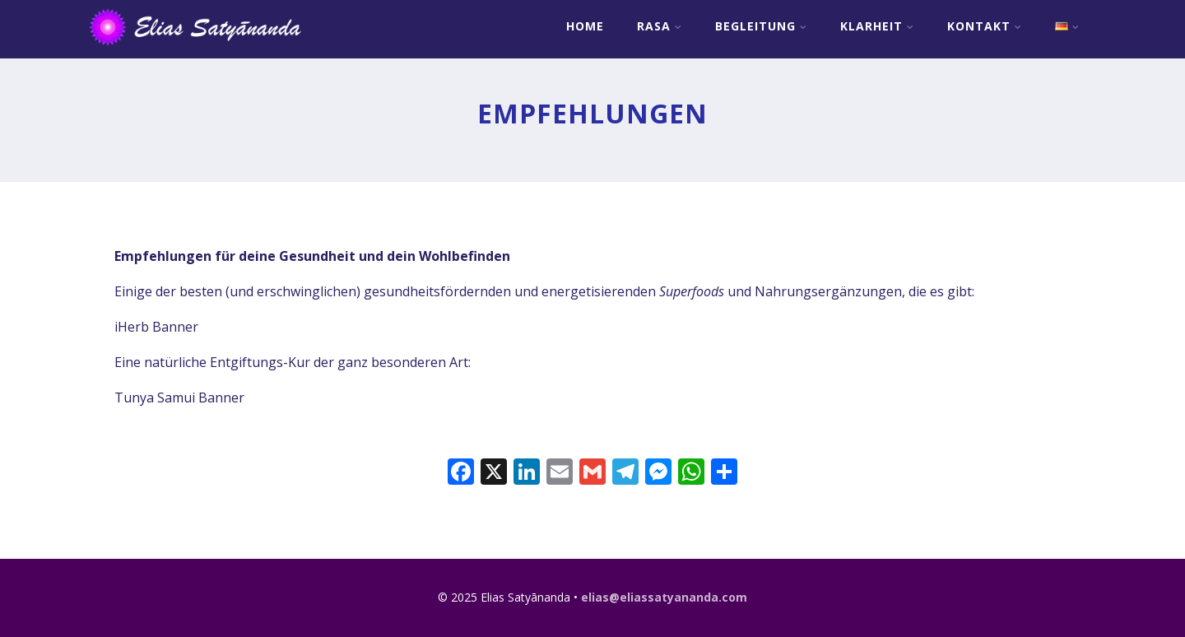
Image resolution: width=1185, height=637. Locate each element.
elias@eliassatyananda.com (664, 597)
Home (585, 26)
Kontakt (984, 26)
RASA (659, 26)
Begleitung (761, 26)
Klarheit (877, 26)
